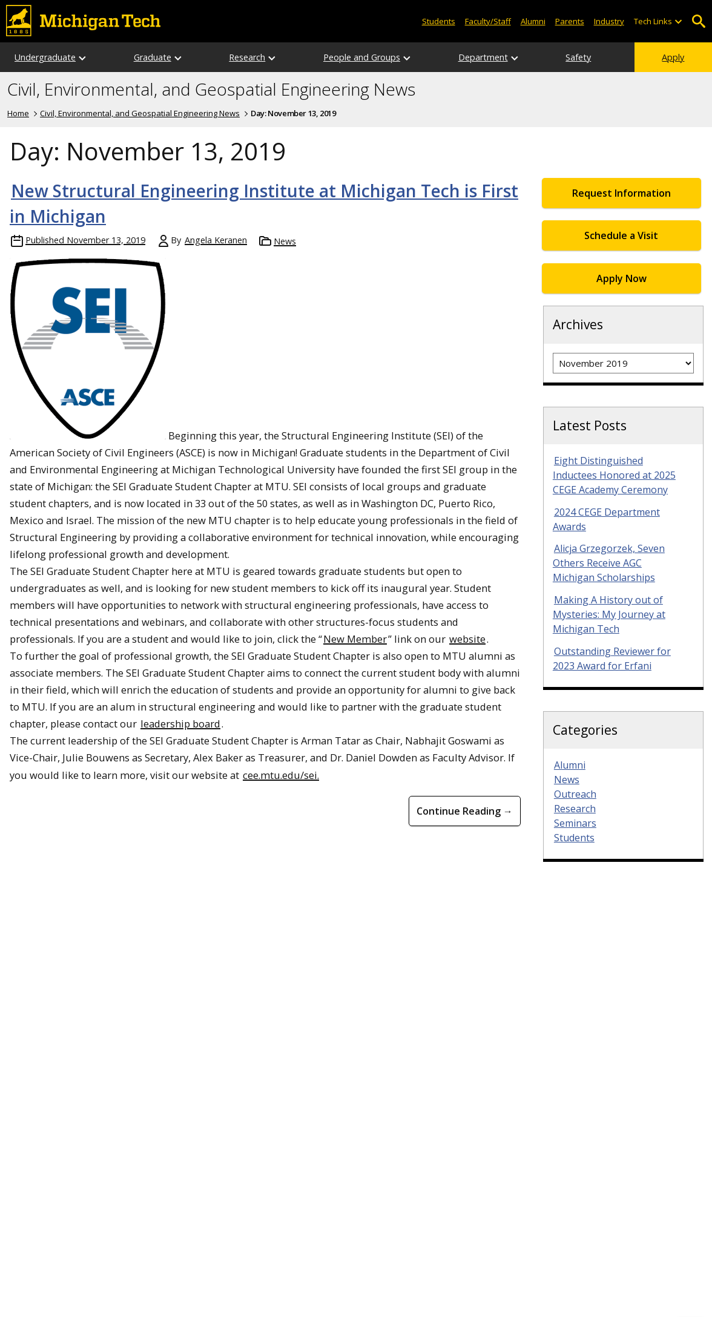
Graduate (152, 57)
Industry (609, 21)
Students (438, 21)
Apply (673, 57)
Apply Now (621, 278)
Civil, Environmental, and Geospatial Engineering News (211, 89)
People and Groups (361, 57)
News (285, 241)
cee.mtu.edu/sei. (281, 775)
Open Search (698, 21)
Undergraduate (45, 57)
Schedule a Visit (621, 235)
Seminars (575, 823)
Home (18, 113)
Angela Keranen (216, 240)
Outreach (575, 794)
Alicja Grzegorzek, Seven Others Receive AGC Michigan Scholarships (609, 563)
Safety (578, 57)
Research (247, 57)
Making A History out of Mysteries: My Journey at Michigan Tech (609, 614)
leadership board (180, 724)
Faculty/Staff (488, 21)
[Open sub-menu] (678, 21)
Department (483, 57)
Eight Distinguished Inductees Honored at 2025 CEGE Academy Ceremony (614, 475)
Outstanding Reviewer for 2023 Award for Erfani (612, 658)
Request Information (621, 193)
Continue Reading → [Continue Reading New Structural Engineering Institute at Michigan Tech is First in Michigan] (465, 811)
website (467, 639)
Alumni (533, 21)
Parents (569, 21)
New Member (355, 639)
